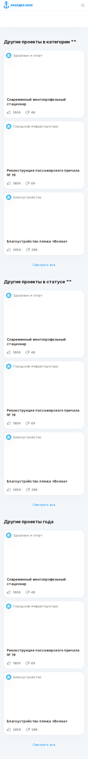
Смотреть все (44, 265)
